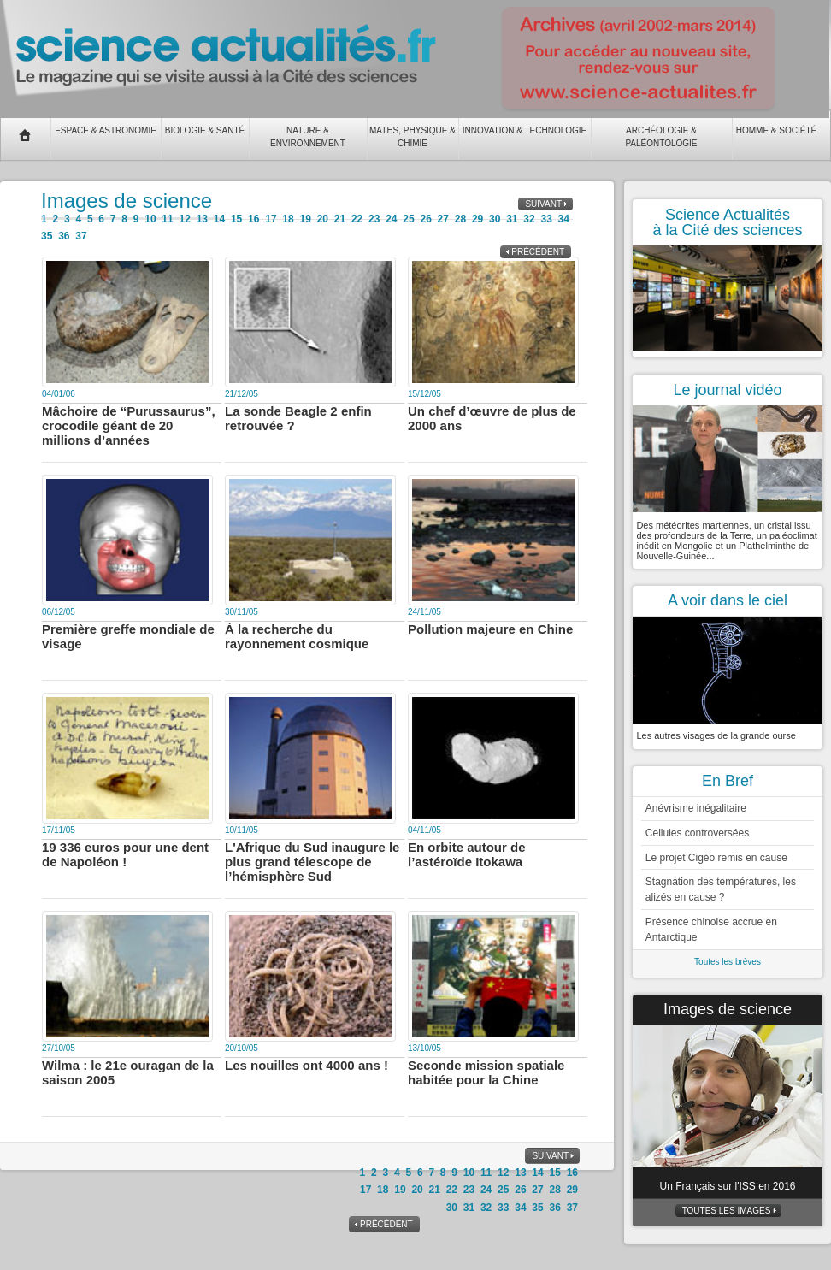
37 (80, 236)
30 (494, 219)
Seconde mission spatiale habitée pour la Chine (486, 1072)
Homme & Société (776, 130)
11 (167, 219)
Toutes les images (726, 1210)
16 (253, 219)
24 (391, 219)
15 (236, 219)
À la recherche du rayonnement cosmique (296, 636)
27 (443, 219)
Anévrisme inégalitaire (695, 808)
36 (63, 236)
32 (528, 219)
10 (150, 219)
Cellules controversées (697, 833)
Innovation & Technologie (525, 130)
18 (287, 219)
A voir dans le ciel (727, 600)
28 (460, 219)
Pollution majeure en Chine (490, 629)
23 (374, 219)
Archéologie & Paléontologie (661, 137)
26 (425, 219)
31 (511, 219)
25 (408, 219)
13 (202, 219)
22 (356, 219)
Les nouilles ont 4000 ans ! (306, 1065)
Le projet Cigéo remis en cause (716, 858)
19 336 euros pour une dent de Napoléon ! (125, 854)
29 (477, 219)
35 (46, 236)
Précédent (537, 252)
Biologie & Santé (205, 130)
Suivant (543, 204)
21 (339, 219)
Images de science (727, 1009)
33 (545, 219)
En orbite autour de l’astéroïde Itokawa (467, 854)
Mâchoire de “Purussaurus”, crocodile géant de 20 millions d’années (128, 425)
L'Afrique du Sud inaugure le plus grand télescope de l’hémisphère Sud (312, 861)
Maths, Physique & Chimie (412, 137)
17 (270, 219)
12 (185, 219)
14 (219, 219)
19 (304, 219)
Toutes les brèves (727, 961)
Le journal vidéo (727, 390)
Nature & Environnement (307, 137)
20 (322, 219)
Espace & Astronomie (105, 130)
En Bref (727, 780)
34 (563, 219)
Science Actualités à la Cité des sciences (727, 222)
